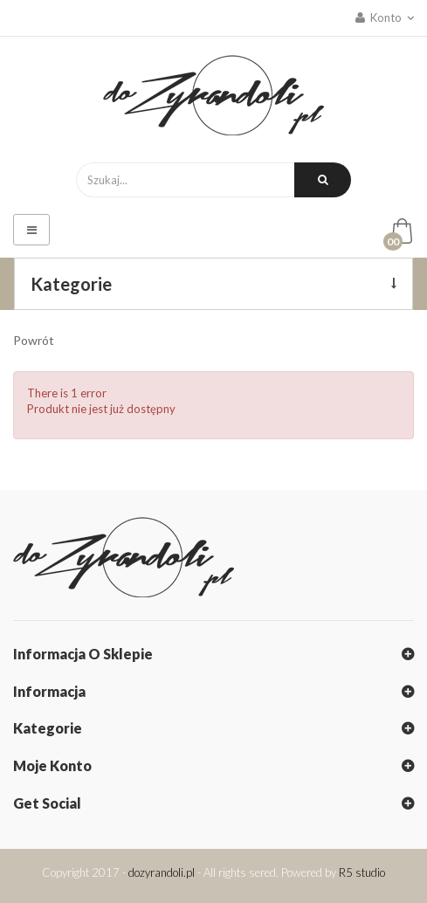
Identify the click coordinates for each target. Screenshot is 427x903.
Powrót (33, 340)
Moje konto (52, 765)
